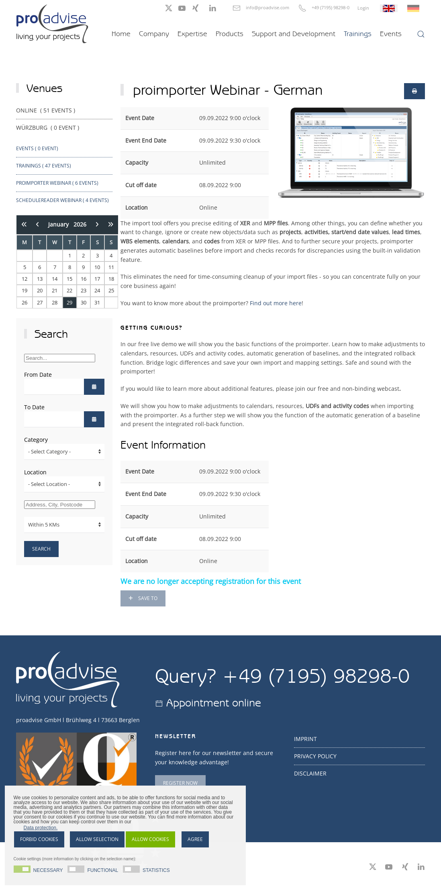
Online (46, 110)
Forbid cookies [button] (39, 839)
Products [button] (229, 33)
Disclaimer (310, 773)
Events (391, 33)
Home (121, 33)
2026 (80, 224)
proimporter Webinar (57, 183)
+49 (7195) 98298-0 (330, 7)
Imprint (305, 739)
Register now (180, 783)
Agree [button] (195, 839)
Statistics (156, 870)
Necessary (48, 870)
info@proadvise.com (267, 7)
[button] (421, 34)
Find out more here (276, 303)
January (61, 224)
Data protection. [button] (41, 828)
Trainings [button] (358, 33)
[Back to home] (52, 23)
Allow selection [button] (97, 839)
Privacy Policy (315, 756)
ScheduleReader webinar (62, 200)
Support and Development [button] (293, 33)
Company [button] (154, 33)
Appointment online (213, 702)
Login (363, 8)
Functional (103, 870)
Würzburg (48, 127)
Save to (143, 598)
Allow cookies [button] (150, 839)
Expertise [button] (192, 33)
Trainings (43, 165)
